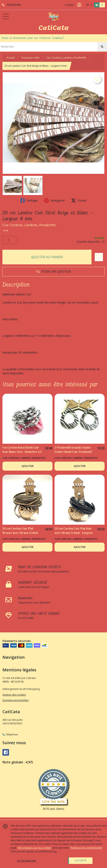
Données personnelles (15, 700)
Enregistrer (54, 200)
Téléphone (10, 734)
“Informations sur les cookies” (34, 847)
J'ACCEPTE (80, 860)
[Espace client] (79, 5)
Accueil (11, 57)
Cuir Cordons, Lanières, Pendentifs (66, 57)
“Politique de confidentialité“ (86, 847)
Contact (69, 5)
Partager (29, 200)
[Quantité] (10, 240)
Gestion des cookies (14, 694)
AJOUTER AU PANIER (47, 257)
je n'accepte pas (26, 860)
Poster (79, 200)
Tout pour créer (30, 57)
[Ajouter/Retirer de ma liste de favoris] (99, 257)
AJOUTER (27, 466)
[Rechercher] (102, 46)
